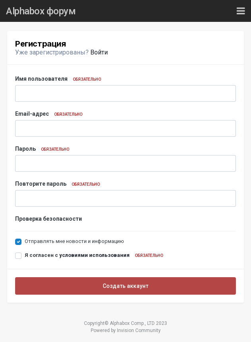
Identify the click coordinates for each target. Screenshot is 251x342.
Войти (99, 52)
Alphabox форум (41, 11)
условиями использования (94, 255)
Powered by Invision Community (126, 330)
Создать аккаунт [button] (125, 286)
